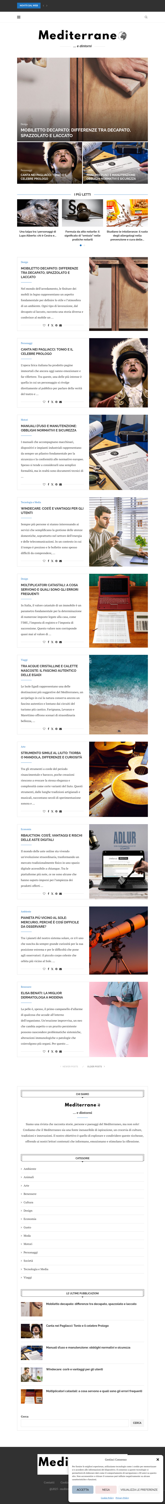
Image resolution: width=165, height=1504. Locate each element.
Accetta (83, 1489)
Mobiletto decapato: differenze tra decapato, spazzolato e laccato (49, 272)
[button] (158, 1459)
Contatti (49, 1482)
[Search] (146, 17)
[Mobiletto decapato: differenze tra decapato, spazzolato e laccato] (82, 99)
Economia (30, 1219)
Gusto (27, 1227)
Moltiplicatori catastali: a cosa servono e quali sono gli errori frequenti (49, 589)
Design (28, 1211)
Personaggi (31, 1252)
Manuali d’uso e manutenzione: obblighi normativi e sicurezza (111, 177)
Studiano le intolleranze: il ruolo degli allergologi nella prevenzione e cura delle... (127, 235)
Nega (106, 1489)
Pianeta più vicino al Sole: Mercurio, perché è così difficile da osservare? (50, 922)
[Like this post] (44, 325)
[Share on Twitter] (52, 325)
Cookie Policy (107, 1497)
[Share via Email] (60, 325)
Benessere (30, 1194)
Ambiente (30, 1169)
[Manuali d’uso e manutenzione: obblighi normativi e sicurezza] (115, 163)
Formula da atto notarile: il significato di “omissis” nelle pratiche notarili (82, 235)
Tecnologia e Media (36, 1269)
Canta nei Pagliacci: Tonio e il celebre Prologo (44, 177)
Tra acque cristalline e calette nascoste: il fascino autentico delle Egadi (49, 670)
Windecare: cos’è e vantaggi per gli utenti (74, 1369)
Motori (28, 1244)
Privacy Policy (122, 1497)
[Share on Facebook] (48, 325)
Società (28, 1261)
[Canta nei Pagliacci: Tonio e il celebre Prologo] (49, 163)
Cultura (28, 1202)
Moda (27, 1236)
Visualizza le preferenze (139, 1489)
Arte (26, 1185)
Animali (29, 1177)
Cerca (24, 1416)
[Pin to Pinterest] (56, 325)
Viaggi (28, 1277)
